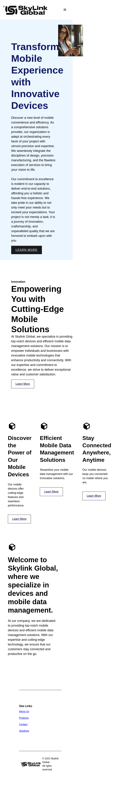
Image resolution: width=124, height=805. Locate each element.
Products (24, 717)
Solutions (24, 730)
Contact (23, 724)
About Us (24, 711)
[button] (65, 10)
